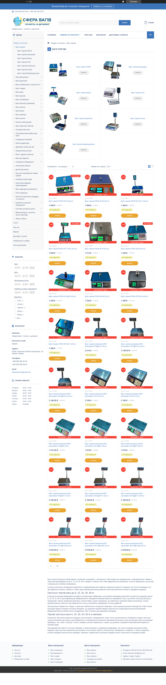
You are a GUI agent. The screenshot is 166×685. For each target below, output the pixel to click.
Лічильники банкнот (23, 166)
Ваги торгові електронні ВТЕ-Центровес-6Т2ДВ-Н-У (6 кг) (60, 495)
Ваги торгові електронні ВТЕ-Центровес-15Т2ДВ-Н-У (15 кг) (96, 495)
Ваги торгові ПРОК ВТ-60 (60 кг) (97, 201)
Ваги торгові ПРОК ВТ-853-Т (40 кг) (62, 344)
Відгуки (16, 232)
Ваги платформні (22, 99)
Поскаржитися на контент (85, 670)
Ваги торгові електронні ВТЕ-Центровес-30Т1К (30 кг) (132, 395)
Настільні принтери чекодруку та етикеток (27, 198)
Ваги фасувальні (22, 77)
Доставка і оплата (20, 236)
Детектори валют (22, 169)
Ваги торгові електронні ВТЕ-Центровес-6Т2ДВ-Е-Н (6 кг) (96, 345)
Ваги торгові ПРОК (24, 51)
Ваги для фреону (22, 158)
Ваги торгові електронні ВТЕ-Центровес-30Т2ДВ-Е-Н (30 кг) (60, 395)
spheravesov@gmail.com (21, 372)
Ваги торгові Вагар (24, 58)
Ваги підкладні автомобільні (26, 189)
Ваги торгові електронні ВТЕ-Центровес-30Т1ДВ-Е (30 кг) (132, 445)
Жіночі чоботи (21, 219)
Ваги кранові (20, 96)
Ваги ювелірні (21, 115)
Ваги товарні (20, 88)
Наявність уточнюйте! (102, 6)
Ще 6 (18, 318)
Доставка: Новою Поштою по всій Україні (137, 659)
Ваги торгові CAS (24, 62)
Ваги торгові (20, 47)
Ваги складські (56, 659)
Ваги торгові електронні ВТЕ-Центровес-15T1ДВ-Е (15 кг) (96, 445)
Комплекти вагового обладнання (23, 204)
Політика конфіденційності (103, 670)
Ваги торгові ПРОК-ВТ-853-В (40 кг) (134, 296)
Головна (51, 35)
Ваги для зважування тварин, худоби (27, 174)
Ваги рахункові (21, 81)
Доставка (17, 656)
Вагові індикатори (22, 143)
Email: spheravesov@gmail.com (134, 653)
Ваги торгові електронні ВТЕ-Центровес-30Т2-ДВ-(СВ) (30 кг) (133, 544)
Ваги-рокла (20, 111)
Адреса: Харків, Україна (131, 656)
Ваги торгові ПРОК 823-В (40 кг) (133, 249)
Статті (15, 223)
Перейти (84, 72)
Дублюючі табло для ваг (25, 147)
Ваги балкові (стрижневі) (25, 103)
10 (57, 566)
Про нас (16, 227)
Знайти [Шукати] (125, 23)
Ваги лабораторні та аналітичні (28, 85)
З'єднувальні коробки (24, 139)
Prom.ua (94, 668)
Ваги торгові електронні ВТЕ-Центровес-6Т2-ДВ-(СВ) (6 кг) (60, 544)
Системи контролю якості (25, 209)
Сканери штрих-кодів (24, 179)
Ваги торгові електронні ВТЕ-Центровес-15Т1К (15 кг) (96, 395)
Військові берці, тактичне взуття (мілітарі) (25, 214)
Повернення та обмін (21, 241)
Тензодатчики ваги (23, 130)
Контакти (101, 35)
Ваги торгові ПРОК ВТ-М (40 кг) (97, 249)
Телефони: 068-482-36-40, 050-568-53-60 (137, 650)
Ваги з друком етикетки (24, 154)
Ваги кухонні (20, 118)
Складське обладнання (25, 162)
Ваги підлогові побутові (25, 126)
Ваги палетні (20, 107)
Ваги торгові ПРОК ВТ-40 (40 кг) (61, 201)
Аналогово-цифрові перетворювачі (23, 184)
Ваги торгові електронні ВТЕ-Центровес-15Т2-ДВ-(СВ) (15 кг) (97, 544)
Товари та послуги (20, 43)
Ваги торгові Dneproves (26, 66)
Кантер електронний (23, 122)
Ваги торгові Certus (24, 70)
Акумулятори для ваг (24, 151)
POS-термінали (21, 193)
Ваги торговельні (57, 650)
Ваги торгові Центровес (26, 54)
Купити (57, 215)
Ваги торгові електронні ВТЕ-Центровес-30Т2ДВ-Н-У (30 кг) (132, 495)
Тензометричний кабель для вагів (26, 134)
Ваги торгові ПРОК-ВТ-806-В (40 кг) (62, 296)
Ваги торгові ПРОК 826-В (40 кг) (97, 296)
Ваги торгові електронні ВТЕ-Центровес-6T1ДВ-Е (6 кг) (60, 445)
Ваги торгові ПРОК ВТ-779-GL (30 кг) (63, 249)
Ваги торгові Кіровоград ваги (28, 73)
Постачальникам (19, 245)
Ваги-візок (19, 92)
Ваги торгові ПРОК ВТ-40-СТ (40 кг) (134, 201)
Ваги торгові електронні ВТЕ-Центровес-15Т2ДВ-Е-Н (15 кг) (132, 345)
